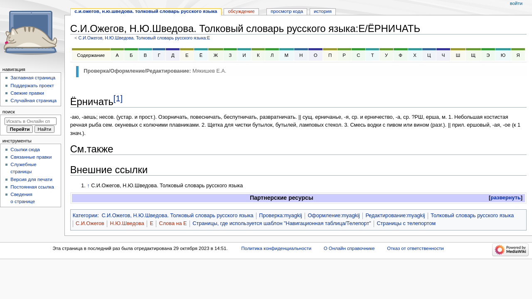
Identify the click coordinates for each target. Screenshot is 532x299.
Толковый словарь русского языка (472, 215)
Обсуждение (241, 11)
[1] (118, 98)
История (323, 11)
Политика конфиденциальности (276, 248)
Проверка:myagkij (280, 215)
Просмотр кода (287, 11)
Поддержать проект (32, 85)
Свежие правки (27, 93)
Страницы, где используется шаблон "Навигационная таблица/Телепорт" (281, 223)
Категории (85, 215)
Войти (516, 3)
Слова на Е (173, 223)
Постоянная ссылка (32, 186)
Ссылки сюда (25, 149)
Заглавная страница (32, 77)
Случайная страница (33, 100)
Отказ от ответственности (415, 248)
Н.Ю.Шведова (127, 223)
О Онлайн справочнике (349, 248)
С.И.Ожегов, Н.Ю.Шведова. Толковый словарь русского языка (177, 215)
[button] (505, 198)
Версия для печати (31, 179)
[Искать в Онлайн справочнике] (31, 121)
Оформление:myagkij (334, 215)
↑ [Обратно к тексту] (88, 186)
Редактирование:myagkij (395, 215)
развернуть (505, 198)
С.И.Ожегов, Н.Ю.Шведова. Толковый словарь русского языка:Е (144, 37)
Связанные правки (31, 156)
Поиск (8, 111)
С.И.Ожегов (90, 223)
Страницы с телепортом (406, 223)
